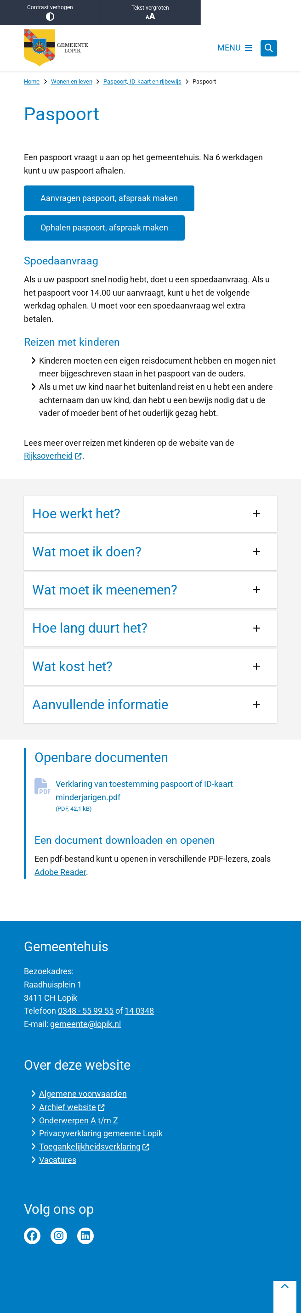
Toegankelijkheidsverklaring (94, 1146)
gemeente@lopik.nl (85, 1024)
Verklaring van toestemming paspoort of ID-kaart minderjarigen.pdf (166, 796)
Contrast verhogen (50, 12)
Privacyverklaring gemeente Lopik (101, 1133)
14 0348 (139, 1011)
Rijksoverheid (53, 455)
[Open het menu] (234, 48)
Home (32, 81)
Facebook (32, 1236)
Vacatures (57, 1160)
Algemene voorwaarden (83, 1094)
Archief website (72, 1107)
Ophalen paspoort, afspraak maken (104, 227)
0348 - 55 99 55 (86, 1011)
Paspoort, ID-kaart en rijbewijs (142, 81)
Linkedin (85, 1236)
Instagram (59, 1236)
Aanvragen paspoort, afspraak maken (109, 198)
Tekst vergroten (150, 13)
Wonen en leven (71, 81)
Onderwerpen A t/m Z (78, 1120)
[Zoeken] (269, 47)
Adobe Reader (60, 872)
